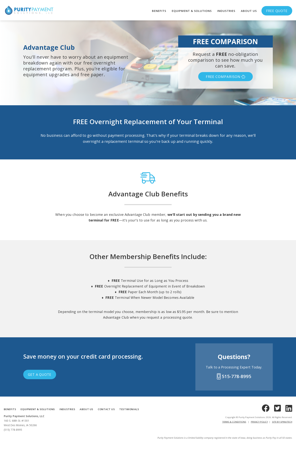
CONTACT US (106, 409)
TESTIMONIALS (129, 409)
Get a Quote (39, 374)
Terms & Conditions (234, 421)
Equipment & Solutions (192, 11)
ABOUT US (86, 409)
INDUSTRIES (67, 409)
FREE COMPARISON (225, 76)
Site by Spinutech (282, 421)
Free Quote (277, 10)
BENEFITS (10, 409)
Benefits (159, 11)
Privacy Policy (259, 421)
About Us (249, 11)
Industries (226, 11)
